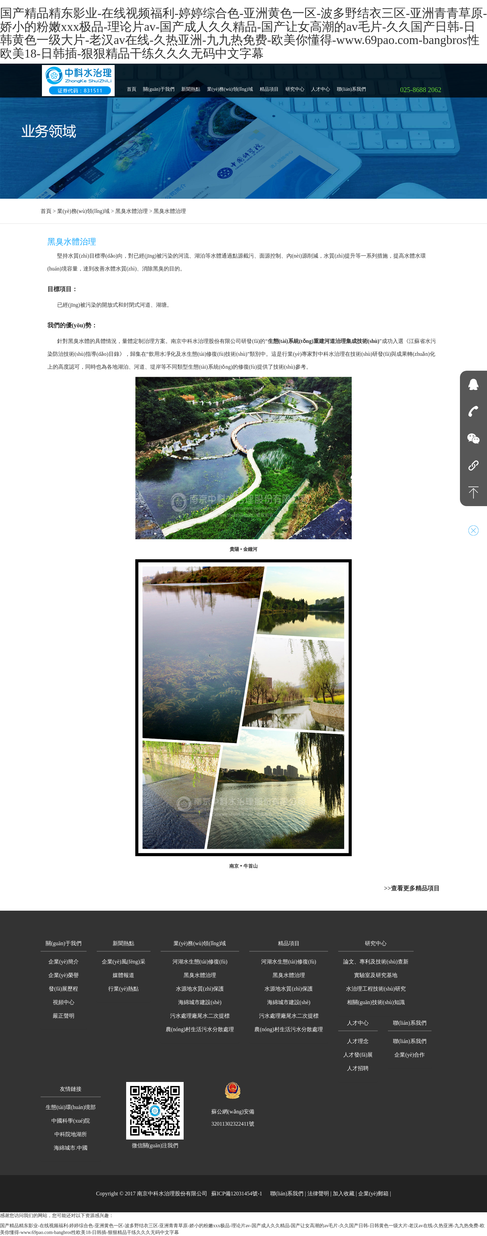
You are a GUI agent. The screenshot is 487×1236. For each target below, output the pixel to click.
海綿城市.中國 (71, 1148)
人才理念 (358, 1041)
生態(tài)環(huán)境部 (71, 1107)
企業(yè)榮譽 (63, 975)
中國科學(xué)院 (70, 1121)
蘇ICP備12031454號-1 (236, 1193)
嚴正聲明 (63, 1016)
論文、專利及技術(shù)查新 (376, 961)
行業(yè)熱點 (123, 989)
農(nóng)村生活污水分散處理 (200, 1029)
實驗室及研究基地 (375, 975)
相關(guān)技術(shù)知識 (376, 1002)
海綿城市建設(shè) (200, 1002)
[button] (64, 944)
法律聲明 (318, 1193)
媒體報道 (123, 975)
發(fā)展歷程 (63, 989)
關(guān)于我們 (159, 86)
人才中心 (320, 86)
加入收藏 (343, 1193)
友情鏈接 (71, 1089)
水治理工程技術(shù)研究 (376, 989)
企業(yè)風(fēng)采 (123, 961)
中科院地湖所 (70, 1134)
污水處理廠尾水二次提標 (200, 1016)
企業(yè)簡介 (63, 961)
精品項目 (269, 86)
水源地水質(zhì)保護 (200, 989)
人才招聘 (358, 1068)
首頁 (131, 86)
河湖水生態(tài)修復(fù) (200, 961)
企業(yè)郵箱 (373, 1193)
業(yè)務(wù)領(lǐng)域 (230, 86)
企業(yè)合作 (409, 1055)
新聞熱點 (190, 86)
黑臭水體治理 (131, 211)
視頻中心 (63, 1002)
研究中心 (294, 86)
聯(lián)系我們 (351, 86)
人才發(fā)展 (358, 1055)
